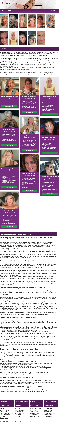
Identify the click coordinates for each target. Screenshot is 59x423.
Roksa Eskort (34, 411)
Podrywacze (18, 416)
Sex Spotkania (19, 410)
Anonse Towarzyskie (6, 413)
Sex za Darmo (19, 413)
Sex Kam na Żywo (35, 416)
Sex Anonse (3, 411)
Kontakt (29, 421)
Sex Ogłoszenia (5, 414)
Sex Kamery (33, 414)
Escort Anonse (4, 410)
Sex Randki (18, 408)
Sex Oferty (18, 414)
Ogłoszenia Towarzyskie (4, 417)
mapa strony (10, 421)
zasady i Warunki (16, 421)
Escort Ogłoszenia (35, 408)
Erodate (2, 408)
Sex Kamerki (48, 408)
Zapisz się (54, 10)
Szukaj (9, 10)
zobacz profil (9, 106)
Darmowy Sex (19, 411)
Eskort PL (33, 410)
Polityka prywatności (24, 421)
